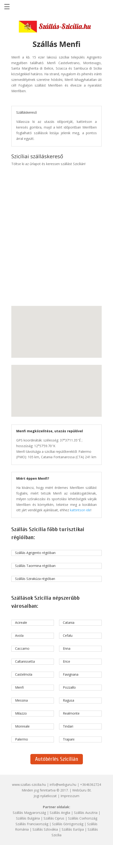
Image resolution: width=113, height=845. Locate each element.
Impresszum (70, 796)
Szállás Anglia (60, 812)
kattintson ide (80, 510)
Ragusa (68, 700)
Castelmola (23, 674)
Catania (68, 622)
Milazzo (21, 713)
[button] (44, 328)
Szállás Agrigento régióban (35, 552)
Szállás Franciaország (32, 824)
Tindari (68, 726)
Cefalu (68, 635)
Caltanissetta (25, 661)
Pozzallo (69, 687)
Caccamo (22, 648)
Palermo (21, 739)
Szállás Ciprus (54, 818)
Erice (66, 661)
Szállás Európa (73, 829)
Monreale (22, 726)
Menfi (19, 687)
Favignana (70, 674)
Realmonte (71, 713)
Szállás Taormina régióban (35, 565)
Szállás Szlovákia (45, 829)
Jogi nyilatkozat (45, 796)
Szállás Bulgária (28, 818)
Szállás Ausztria (85, 812)
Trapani (68, 739)
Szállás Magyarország (29, 812)
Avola (19, 635)
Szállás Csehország (82, 818)
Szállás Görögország (67, 824)
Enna (66, 648)
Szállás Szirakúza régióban (35, 578)
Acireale (21, 622)
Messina (21, 700)
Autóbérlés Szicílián (56, 759)
